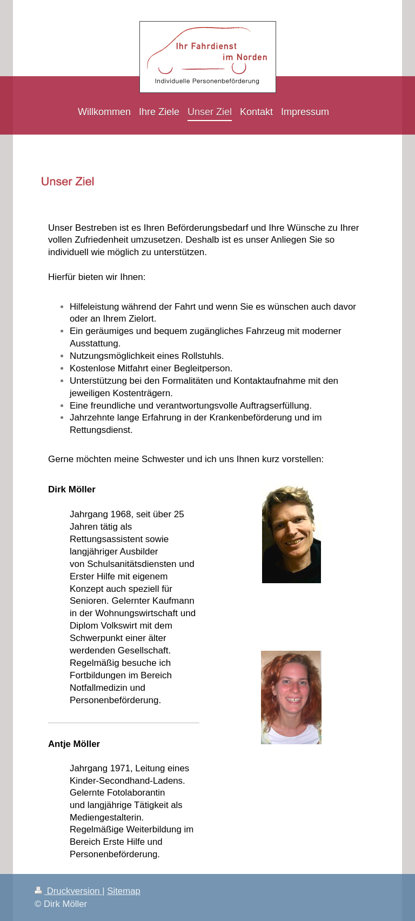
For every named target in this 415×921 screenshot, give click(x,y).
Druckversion (68, 891)
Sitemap (123, 891)
